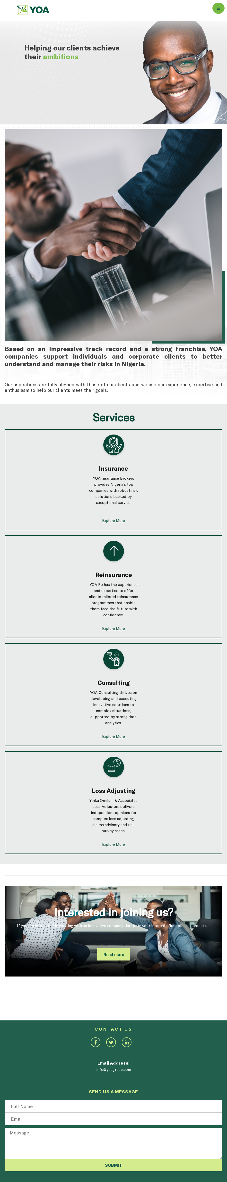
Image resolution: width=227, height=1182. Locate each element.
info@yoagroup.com (113, 1069)
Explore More (113, 520)
